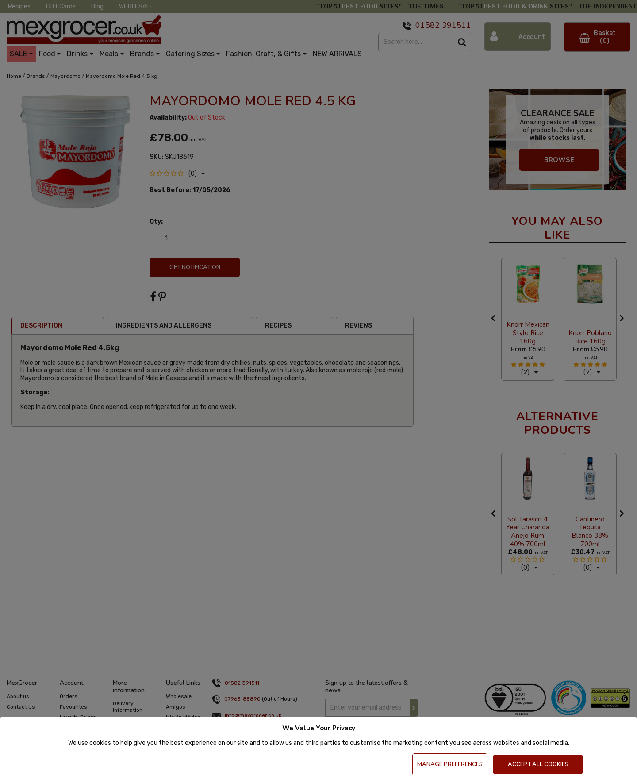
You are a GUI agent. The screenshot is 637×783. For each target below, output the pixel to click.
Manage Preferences (450, 764)
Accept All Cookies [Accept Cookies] (538, 764)
